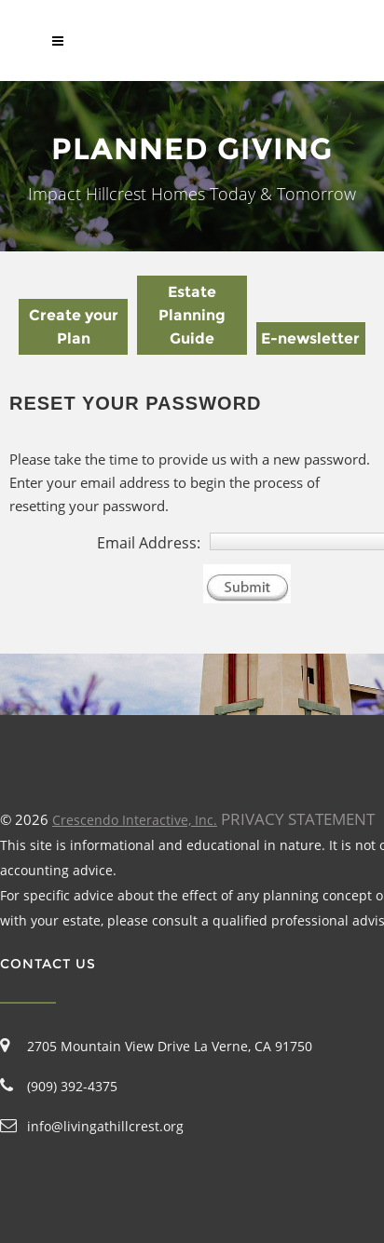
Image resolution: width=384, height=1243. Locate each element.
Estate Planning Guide (192, 315)
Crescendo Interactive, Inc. (134, 820)
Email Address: (148, 543)
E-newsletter (310, 338)
